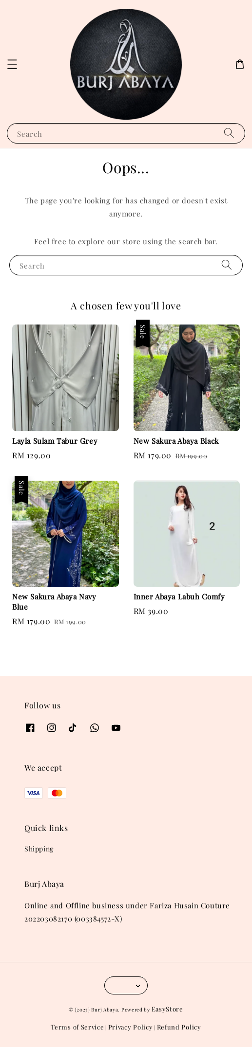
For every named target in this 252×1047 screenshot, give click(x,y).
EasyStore (167, 1009)
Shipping (39, 848)
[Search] (229, 133)
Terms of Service (77, 1027)
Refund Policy (179, 1027)
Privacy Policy (130, 1027)
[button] (12, 64)
